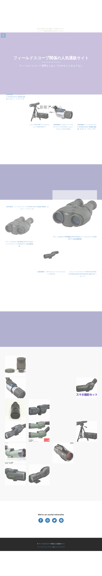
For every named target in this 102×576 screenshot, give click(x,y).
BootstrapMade (60, 547)
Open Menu (3, 35)
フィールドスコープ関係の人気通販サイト (51, 58)
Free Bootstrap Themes (44, 547)
